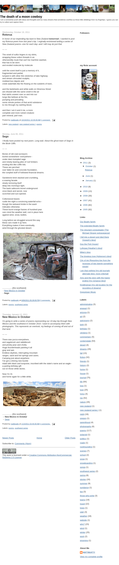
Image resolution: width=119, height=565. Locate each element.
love (82, 390)
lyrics (82, 394)
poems (39, 124)
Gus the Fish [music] (89, 244)
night (82, 414)
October (89, 166)
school (83, 455)
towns (82, 500)
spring (82, 475)
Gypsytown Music (88, 292)
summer (83, 483)
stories (83, 479)
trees (82, 508)
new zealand (13, 124)
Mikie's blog (85, 252)
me (81, 398)
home (82, 369)
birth (82, 324)
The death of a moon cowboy (21, 16)
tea (81, 491)
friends (83, 361)
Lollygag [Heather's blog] (91, 248)
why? (82, 524)
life (81, 381)
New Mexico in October (14, 290)
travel (82, 504)
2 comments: (45, 300)
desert (83, 345)
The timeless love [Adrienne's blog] (95, 256)
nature (83, 402)
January (89, 180)
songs (82, 467)
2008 (85, 196)
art (81, 316)
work (82, 536)
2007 (85, 200)
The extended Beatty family (92, 226)
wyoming (84, 540)
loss (82, 386)
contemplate (85, 341)
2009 (85, 191)
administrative (86, 304)
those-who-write (87, 496)
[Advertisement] (88, 107)
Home (39, 438)
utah (82, 512)
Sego (5, 136)
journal (83, 377)
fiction (82, 357)
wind (82, 528)
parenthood (85, 422)
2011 (85, 162)
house (82, 373)
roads (82, 443)
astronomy (84, 320)
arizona (83, 312)
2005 (85, 209)
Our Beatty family (88, 222)
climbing (83, 333)
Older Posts (70, 438)
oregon (83, 418)
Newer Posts (8, 438)
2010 (85, 186)
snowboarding (86, 463)
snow (82, 459)
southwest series (21, 304)
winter (82, 532)
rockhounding (86, 447)
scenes (83, 451)
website (83, 520)
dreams (83, 349)
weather (83, 516)
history (83, 365)
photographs (85, 426)
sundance (84, 487)
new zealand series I (27, 124)
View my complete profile (91, 556)
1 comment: (46, 120)
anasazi (83, 308)
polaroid (83, 434)
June (88, 176)
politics (83, 438)
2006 (85, 205)
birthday (83, 329)
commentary (85, 337)
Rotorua (7, 34)
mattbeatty (89, 552)
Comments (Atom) (23, 443)
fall (81, 353)
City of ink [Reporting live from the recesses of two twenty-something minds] (96, 263)
